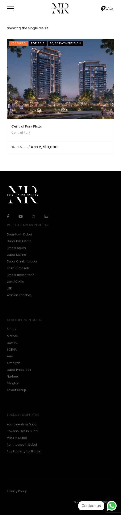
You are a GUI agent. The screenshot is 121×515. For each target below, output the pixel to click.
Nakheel (12, 376)
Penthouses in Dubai (22, 444)
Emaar (11, 329)
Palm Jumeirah (18, 268)
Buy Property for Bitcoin (24, 451)
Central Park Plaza (26, 126)
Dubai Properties (19, 370)
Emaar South (16, 248)
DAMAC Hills (15, 282)
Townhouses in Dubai (22, 431)
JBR (9, 288)
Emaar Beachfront (20, 275)
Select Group (16, 390)
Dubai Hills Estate (19, 241)
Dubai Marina (16, 255)
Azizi (10, 356)
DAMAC (12, 343)
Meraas (12, 336)
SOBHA (12, 349)
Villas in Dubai (17, 438)
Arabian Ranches (19, 295)
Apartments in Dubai (22, 424)
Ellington (13, 383)
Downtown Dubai (19, 234)
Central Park (20, 132)
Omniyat (13, 363)
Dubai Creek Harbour (22, 261)
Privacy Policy (17, 491)
